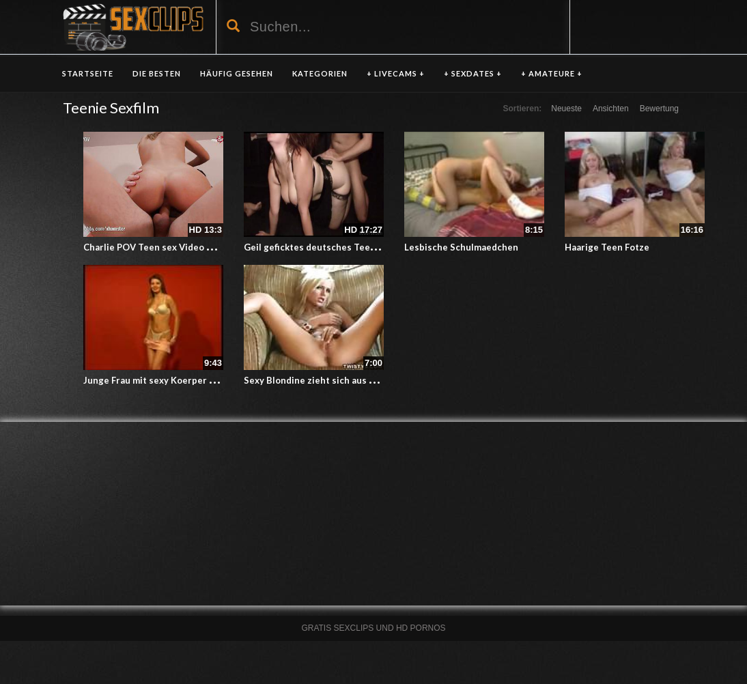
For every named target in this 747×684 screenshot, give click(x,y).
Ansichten (611, 108)
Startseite (87, 73)
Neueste (566, 108)
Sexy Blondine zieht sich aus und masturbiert (342, 380)
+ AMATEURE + (551, 73)
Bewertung (659, 108)
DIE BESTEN (156, 73)
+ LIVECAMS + (396, 73)
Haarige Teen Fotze (607, 247)
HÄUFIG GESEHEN (236, 73)
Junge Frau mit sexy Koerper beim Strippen (176, 380)
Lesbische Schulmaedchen (461, 247)
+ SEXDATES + (473, 73)
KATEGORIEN (320, 73)
